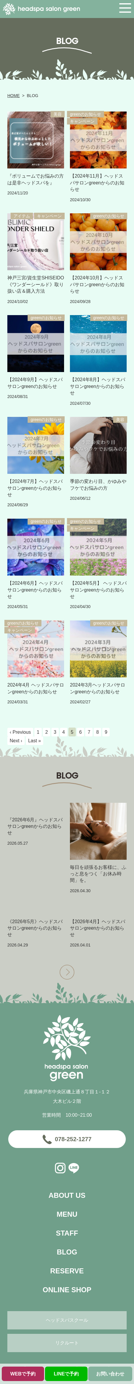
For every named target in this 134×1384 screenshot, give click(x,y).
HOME (13, 95)
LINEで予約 (66, 1373)
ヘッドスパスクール (67, 1320)
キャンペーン (82, 121)
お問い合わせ (110, 1373)
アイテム (22, 216)
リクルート (67, 1342)
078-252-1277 (73, 1139)
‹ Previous (20, 732)
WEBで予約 (23, 1373)
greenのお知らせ (85, 114)
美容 (57, 114)
